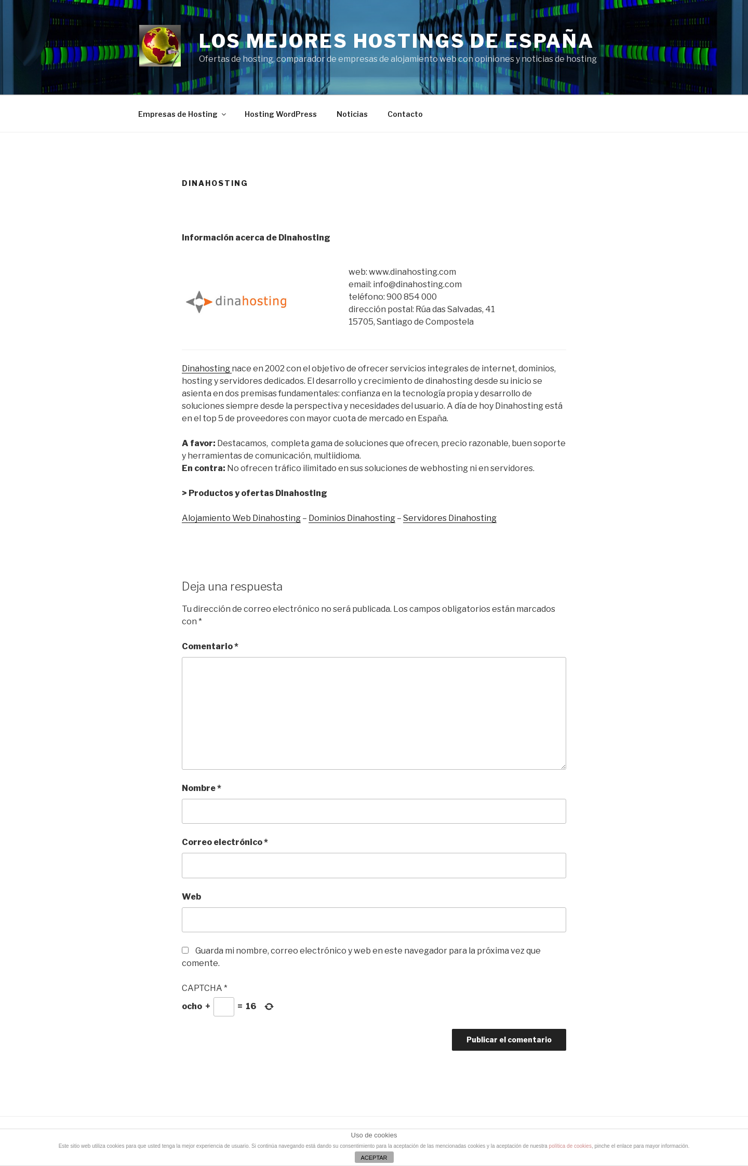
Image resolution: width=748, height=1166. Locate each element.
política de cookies (570, 1146)
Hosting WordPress (281, 114)
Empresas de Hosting (183, 114)
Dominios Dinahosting (352, 518)
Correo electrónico (225, 842)
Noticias (352, 114)
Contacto (405, 114)
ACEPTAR (373, 1158)
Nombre (201, 788)
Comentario (210, 646)
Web (191, 897)
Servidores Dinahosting (450, 518)
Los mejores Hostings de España (396, 41)
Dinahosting (207, 368)
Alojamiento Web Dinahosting (241, 518)
